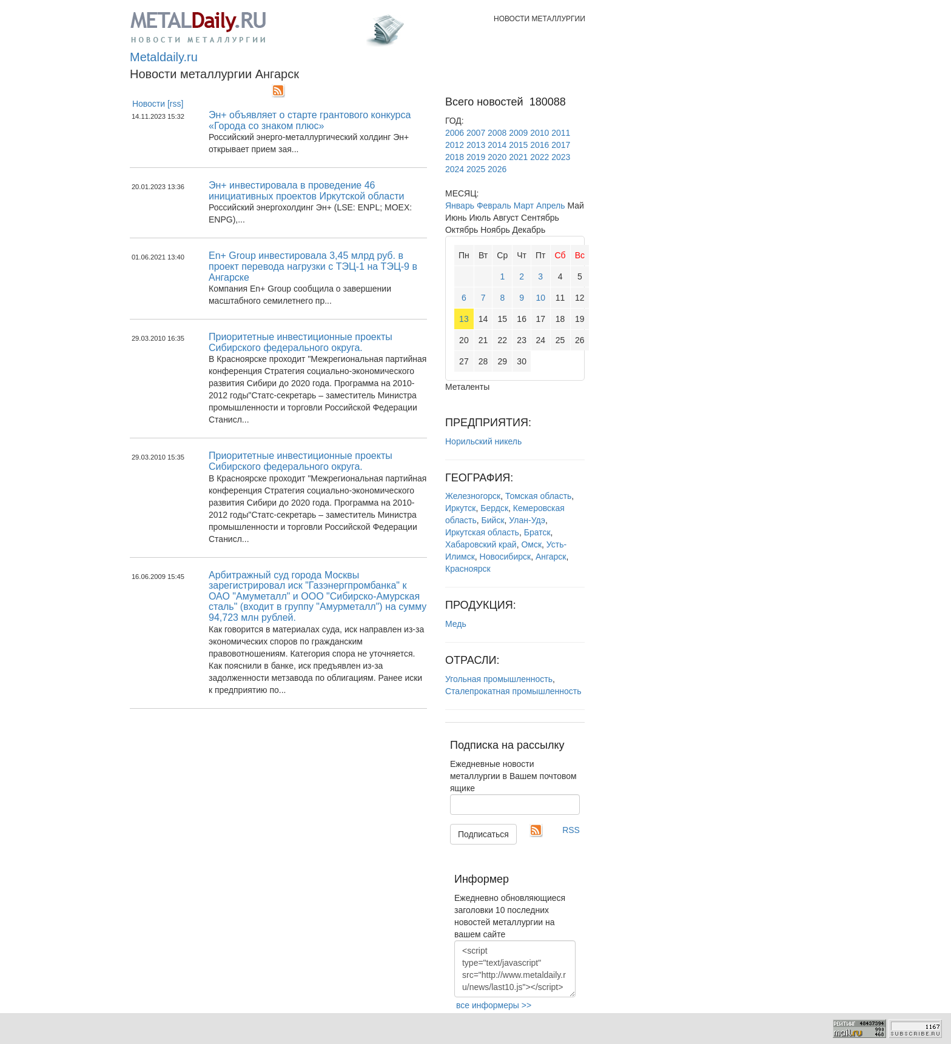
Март (524, 205)
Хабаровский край (481, 544)
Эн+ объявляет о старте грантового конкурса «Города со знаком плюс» (310, 120)
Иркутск (460, 508)
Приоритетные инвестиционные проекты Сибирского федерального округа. (300, 342)
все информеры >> (493, 1005)
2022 (539, 157)
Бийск (493, 520)
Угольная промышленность (499, 679)
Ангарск (551, 556)
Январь (459, 205)
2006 (454, 133)
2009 (518, 133)
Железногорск (472, 496)
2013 (475, 145)
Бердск (494, 508)
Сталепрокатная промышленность (513, 691)
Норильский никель (483, 441)
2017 (560, 145)
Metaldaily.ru (164, 57)
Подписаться (483, 834)
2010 (539, 133)
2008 (497, 133)
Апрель (550, 205)
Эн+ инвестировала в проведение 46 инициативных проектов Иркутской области (306, 190)
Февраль (494, 205)
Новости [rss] (158, 104)
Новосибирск (505, 556)
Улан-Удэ (527, 520)
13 (464, 319)
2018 (454, 157)
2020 (497, 157)
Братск (537, 532)
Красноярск (468, 569)
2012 (454, 145)
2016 (539, 145)
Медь (455, 624)
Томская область (538, 496)
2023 (560, 157)
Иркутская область (482, 532)
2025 (475, 169)
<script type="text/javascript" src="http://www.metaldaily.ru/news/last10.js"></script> (515, 968)
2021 (518, 157)
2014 (497, 145)
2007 (475, 133)
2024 (454, 169)
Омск (531, 544)
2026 (497, 169)
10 (540, 298)
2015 (518, 145)
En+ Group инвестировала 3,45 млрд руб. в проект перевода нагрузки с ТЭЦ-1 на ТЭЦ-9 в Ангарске (313, 266)
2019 (475, 157)
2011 (560, 133)
